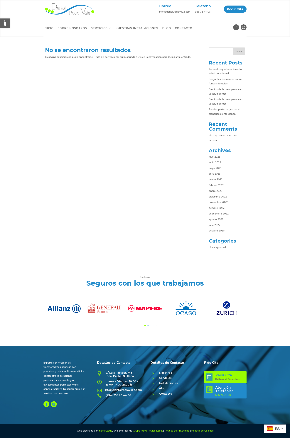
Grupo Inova (140, 430)
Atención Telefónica (224, 389)
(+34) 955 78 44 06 (118, 395)
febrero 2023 (216, 185)
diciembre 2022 (218, 196)
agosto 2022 (216, 219)
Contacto (183, 28)
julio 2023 (214, 157)
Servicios (99, 28)
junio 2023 (215, 162)
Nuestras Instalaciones (136, 28)
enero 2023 (215, 191)
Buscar (239, 51)
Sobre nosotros (72, 28)
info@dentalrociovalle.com (174, 11)
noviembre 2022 (218, 202)
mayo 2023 (215, 168)
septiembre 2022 (219, 213)
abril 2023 (214, 173)
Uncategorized (217, 247)
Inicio (48, 28)
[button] (5, 23)
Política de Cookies (202, 430)
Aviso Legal (156, 430)
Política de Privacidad (177, 430)
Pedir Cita (235, 9)
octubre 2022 (217, 208)
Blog (166, 28)
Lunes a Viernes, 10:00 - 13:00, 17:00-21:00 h (122, 383)
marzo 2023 (215, 179)
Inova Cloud (105, 430)
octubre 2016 (217, 230)
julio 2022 (214, 225)
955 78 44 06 (202, 11)
